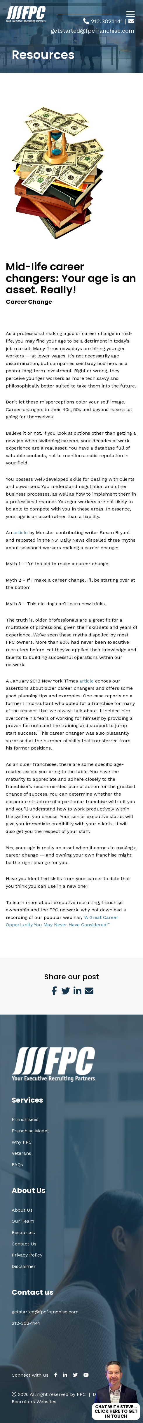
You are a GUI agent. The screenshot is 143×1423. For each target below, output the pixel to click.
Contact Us (24, 1244)
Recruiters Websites (34, 1401)
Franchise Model (30, 1131)
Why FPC (22, 1142)
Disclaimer (24, 1266)
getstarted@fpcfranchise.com (92, 30)
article (20, 532)
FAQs (17, 1164)
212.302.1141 (107, 21)
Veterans (21, 1153)
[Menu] (130, 14)
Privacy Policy (27, 1255)
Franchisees (25, 1119)
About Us (22, 1210)
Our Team (23, 1221)
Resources (23, 1232)
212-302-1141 (26, 1323)
